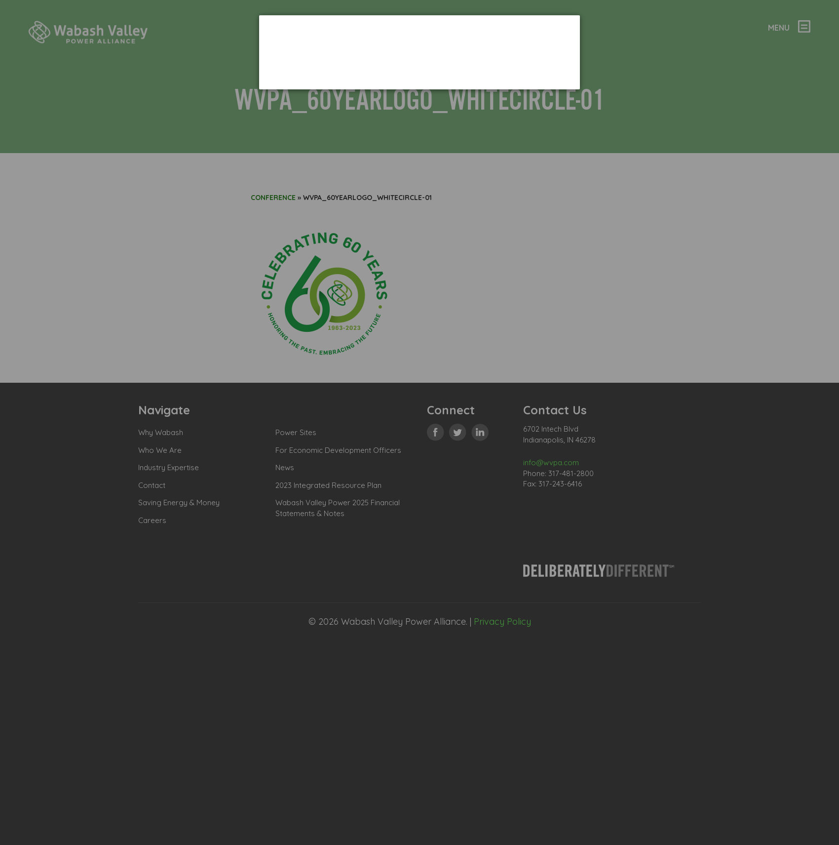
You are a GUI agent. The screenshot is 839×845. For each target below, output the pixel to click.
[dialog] (419, 52)
